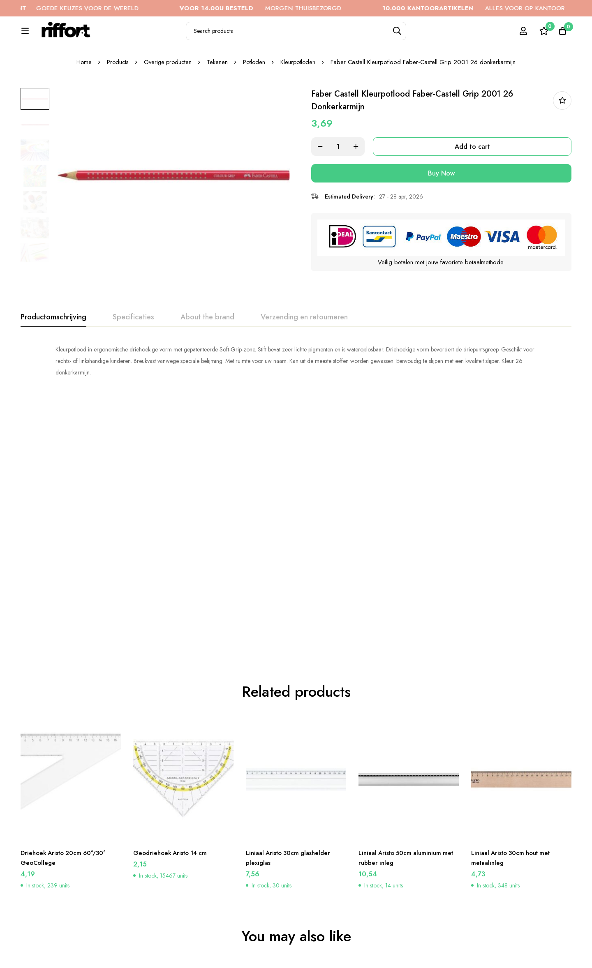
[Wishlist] (540, 35)
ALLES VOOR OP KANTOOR (494, 8)
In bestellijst (562, 128)
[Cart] (560, 35)
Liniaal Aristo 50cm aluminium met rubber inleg (402, 618)
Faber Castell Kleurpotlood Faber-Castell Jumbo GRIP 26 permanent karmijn (64, 868)
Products (115, 90)
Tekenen (218, 90)
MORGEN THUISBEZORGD (281, 8)
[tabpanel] (296, 388)
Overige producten (167, 90)
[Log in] (519, 35)
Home (81, 90)
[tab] (53, 344)
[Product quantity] (345, 174)
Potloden (255, 90)
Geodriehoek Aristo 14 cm (173, 613)
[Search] (419, 35)
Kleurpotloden (300, 90)
